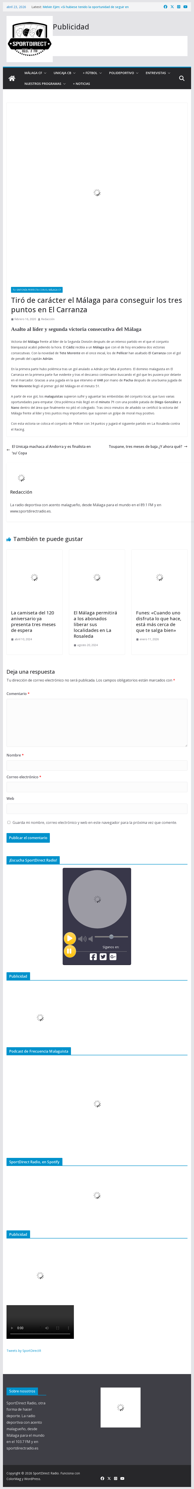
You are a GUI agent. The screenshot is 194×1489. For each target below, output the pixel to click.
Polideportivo (121, 73)
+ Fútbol (90, 73)
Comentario (18, 693)
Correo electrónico (24, 776)
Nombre (15, 755)
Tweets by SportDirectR (24, 1350)
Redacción (48, 319)
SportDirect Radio (46, 1473)
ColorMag (14, 1479)
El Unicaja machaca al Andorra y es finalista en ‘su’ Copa (49, 449)
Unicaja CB (62, 73)
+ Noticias (81, 83)
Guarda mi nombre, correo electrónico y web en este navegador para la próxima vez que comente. (95, 822)
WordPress (32, 1479)
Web (10, 798)
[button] (44, 73)
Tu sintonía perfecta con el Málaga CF (37, 289)
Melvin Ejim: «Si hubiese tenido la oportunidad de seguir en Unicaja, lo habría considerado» (86, 9)
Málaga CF (33, 73)
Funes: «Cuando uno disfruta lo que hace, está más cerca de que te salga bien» (158, 621)
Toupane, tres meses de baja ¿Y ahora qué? (148, 446)
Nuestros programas (42, 83)
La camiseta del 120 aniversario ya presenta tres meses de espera (33, 621)
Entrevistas (156, 73)
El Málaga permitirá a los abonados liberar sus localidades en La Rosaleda (95, 624)
